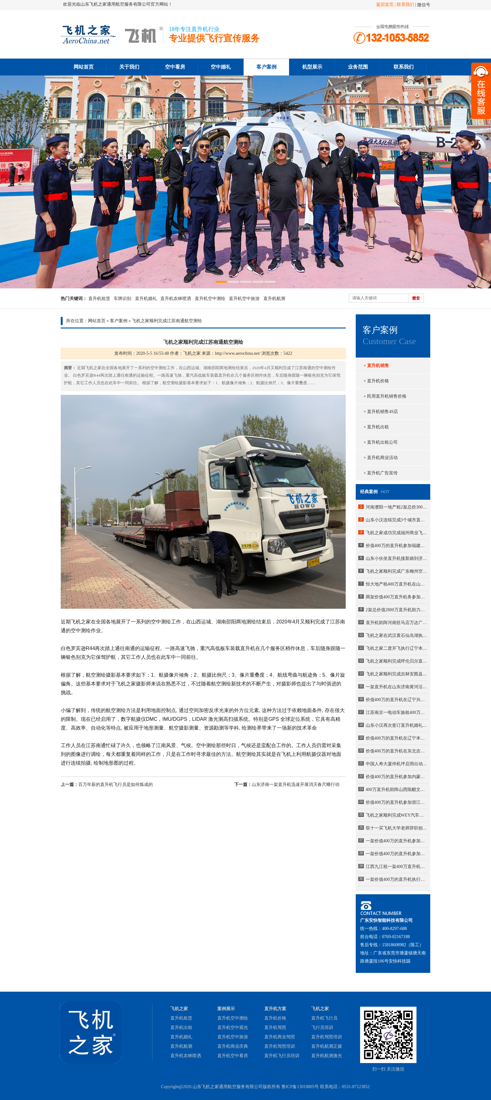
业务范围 (358, 67)
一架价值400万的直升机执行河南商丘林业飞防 (397, 879)
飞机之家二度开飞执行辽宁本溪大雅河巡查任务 (397, 648)
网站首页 (84, 67)
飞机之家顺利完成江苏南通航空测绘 (167, 320)
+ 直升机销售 (376, 365)
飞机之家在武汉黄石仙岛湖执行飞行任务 (397, 635)
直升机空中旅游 (244, 298)
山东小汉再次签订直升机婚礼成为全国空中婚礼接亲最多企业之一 (397, 725)
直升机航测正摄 (326, 1046)
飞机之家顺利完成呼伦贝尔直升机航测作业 (397, 661)
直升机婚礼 (146, 298)
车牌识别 (122, 298)
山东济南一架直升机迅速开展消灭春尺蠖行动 (295, 784)
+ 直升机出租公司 (381, 442)
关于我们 (129, 67)
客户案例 (266, 67)
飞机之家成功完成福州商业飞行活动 (397, 532)
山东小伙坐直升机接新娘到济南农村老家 (397, 558)
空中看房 (175, 67)
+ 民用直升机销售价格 (385, 396)
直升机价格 (275, 1018)
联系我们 (405, 4)
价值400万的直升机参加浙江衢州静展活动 (397, 802)
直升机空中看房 (232, 1055)
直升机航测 (274, 298)
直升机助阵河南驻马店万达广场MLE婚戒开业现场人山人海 (397, 622)
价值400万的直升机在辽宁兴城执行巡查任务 (397, 699)
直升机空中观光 (232, 1027)
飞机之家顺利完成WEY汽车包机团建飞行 (397, 815)
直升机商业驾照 (279, 1037)
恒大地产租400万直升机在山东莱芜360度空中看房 (397, 584)
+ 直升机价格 (376, 381)
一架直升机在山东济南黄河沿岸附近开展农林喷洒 (397, 686)
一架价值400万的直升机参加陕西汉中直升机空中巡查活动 (397, 841)
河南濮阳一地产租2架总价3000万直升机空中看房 (397, 507)
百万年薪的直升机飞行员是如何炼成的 (115, 784)
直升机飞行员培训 (281, 1055)
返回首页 (385, 4)
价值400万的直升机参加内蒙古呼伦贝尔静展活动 (397, 776)
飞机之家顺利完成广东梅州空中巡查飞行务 (397, 571)
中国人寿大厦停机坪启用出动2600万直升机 (397, 764)
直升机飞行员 (324, 1018)
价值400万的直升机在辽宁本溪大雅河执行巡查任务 (397, 738)
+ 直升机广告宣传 (381, 473)
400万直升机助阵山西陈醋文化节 (397, 789)
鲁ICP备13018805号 (300, 1086)
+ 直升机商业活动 (381, 457)
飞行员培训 (322, 1027)
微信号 (423, 5)
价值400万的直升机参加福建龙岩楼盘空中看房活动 (397, 545)
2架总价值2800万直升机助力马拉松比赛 (397, 609)
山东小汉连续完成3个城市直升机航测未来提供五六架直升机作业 (397, 520)
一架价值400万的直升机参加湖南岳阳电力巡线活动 (397, 853)
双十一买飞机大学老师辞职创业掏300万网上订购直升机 (397, 828)
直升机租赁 (99, 298)
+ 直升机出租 (376, 427)
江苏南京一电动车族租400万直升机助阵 (397, 712)
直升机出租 (181, 1027)
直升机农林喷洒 (175, 298)
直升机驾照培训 (279, 1046)
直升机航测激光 (326, 1055)
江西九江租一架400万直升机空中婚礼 (397, 866)
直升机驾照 (275, 1027)
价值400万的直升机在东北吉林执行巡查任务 (397, 751)
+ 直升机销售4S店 (381, 411)
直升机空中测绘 (210, 298)
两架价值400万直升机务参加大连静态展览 (397, 597)
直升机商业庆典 (232, 1046)
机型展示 (312, 67)
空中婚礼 (221, 67)
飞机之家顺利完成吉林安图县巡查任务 (397, 674)
